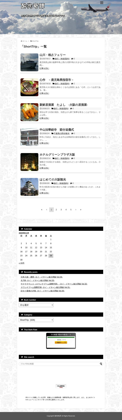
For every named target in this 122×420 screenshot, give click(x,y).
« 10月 (21, 263)
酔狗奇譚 (58, 416)
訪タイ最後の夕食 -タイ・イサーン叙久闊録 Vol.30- (43, 291)
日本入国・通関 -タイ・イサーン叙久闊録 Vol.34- (42, 277)
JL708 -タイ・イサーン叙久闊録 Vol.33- (38, 280)
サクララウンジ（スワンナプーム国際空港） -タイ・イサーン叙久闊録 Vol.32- (54, 284)
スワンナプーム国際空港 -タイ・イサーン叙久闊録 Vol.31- (45, 287)
